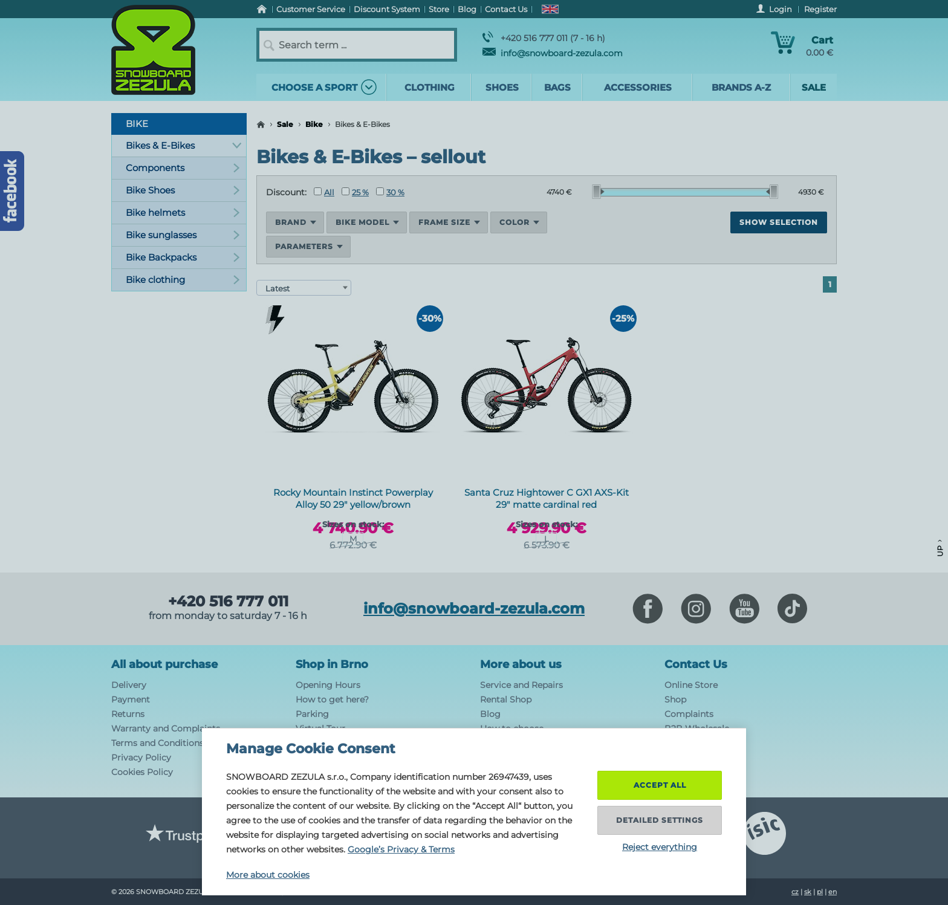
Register (820, 9)
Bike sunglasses (183, 235)
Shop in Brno (332, 664)
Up (939, 548)
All (324, 192)
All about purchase (164, 664)
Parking (312, 714)
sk (807, 891)
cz (795, 891)
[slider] (598, 191)
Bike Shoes (183, 190)
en (832, 891)
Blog (490, 714)
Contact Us (695, 664)
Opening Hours (328, 685)
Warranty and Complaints (165, 728)
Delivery (128, 685)
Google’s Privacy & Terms (401, 849)
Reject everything (659, 847)
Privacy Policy (141, 757)
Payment (130, 699)
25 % (355, 192)
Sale (285, 124)
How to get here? (332, 699)
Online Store (691, 685)
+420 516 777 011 (228, 601)
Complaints (688, 714)
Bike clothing (183, 279)
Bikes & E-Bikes (183, 145)
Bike (314, 124)
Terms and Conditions (157, 743)
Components (183, 168)
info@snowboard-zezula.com (552, 53)
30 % (390, 192)
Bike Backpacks (183, 257)
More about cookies (268, 874)
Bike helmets (183, 212)
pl (820, 891)
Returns (127, 714)
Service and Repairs (521, 685)
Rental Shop (505, 699)
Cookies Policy (142, 772)
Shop (675, 699)
